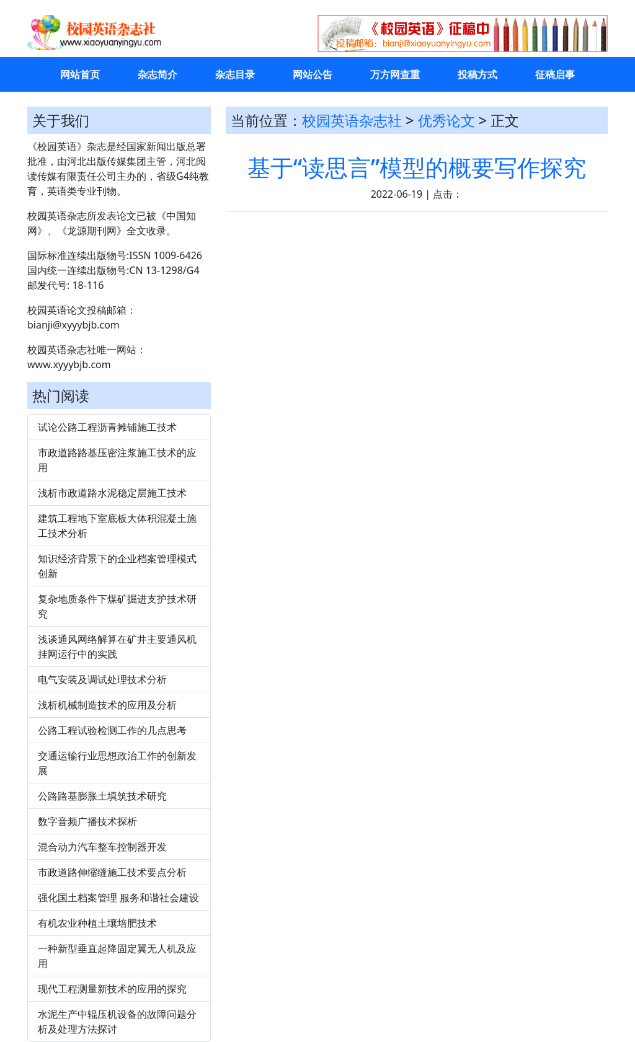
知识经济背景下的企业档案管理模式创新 (117, 566)
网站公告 (312, 74)
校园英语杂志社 (352, 120)
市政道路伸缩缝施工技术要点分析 (112, 872)
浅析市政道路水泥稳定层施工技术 (112, 493)
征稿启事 (555, 74)
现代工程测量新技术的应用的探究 (112, 989)
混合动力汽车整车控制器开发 (102, 847)
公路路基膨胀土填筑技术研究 (102, 796)
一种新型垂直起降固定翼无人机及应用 (117, 956)
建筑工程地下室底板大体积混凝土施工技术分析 (117, 525)
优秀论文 (446, 120)
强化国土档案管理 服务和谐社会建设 (118, 897)
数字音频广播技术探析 (87, 821)
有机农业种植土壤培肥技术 (97, 923)
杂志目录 (235, 74)
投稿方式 (477, 74)
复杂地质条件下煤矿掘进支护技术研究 (117, 606)
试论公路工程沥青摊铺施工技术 (107, 427)
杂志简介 (157, 74)
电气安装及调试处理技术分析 (102, 679)
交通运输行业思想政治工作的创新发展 (117, 763)
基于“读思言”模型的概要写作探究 (417, 167)
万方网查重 (395, 74)
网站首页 (80, 74)
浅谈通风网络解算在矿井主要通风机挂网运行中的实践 (117, 646)
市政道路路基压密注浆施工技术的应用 (117, 460)
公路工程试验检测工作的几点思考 (112, 730)
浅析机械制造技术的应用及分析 (107, 705)
